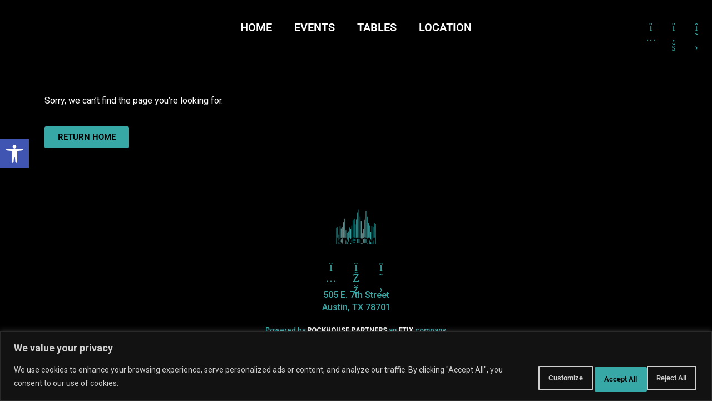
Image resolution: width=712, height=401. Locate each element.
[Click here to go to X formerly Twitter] (696, 27)
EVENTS (314, 27)
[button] (14, 153)
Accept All (664, 378)
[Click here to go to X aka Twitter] (381, 267)
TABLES (377, 27)
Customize (520, 378)
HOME (256, 27)
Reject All (593, 378)
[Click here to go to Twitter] (331, 267)
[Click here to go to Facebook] (674, 27)
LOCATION (445, 27)
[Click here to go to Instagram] (651, 27)
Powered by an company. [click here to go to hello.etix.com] (356, 330)
